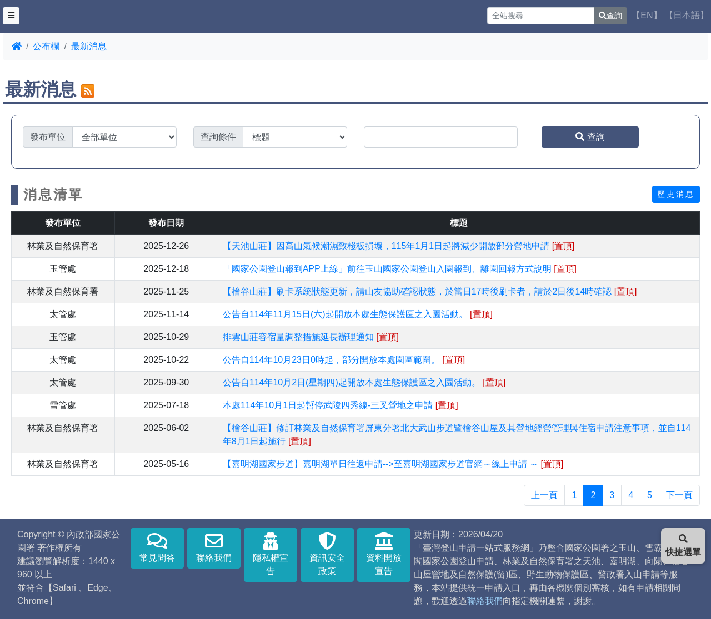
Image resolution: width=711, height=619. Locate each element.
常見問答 (157, 547)
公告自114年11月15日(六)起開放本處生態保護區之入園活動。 (358, 314)
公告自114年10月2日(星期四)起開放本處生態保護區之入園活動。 (364, 382)
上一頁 (544, 495)
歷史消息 (676, 194)
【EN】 (647, 15)
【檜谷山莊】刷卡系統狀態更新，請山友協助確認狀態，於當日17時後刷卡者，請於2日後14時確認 (430, 291)
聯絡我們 (213, 547)
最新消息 (89, 46)
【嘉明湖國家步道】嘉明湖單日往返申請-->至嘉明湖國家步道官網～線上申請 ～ (393, 464)
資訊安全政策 (327, 554)
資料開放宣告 (383, 554)
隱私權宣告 (270, 554)
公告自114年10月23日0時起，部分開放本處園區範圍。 (344, 359)
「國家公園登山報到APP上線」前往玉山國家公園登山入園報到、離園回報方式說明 (400, 268)
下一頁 (679, 495)
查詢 (610, 15)
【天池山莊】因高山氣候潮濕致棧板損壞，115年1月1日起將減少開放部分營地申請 (399, 246)
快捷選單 (683, 545)
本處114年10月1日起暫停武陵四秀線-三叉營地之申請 (340, 405)
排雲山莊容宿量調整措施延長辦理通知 (311, 337)
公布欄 (46, 46)
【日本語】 (686, 15)
